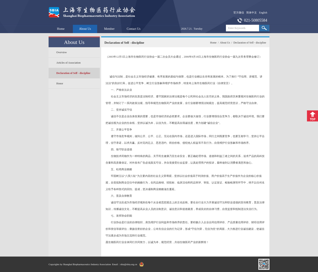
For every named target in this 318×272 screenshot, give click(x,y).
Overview (61, 52)
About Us (85, 28)
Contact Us (134, 28)
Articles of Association (68, 62)
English (263, 12)
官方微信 (238, 12)
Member (109, 28)
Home (60, 28)
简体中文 (251, 12)
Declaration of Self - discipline (73, 73)
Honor (59, 83)
